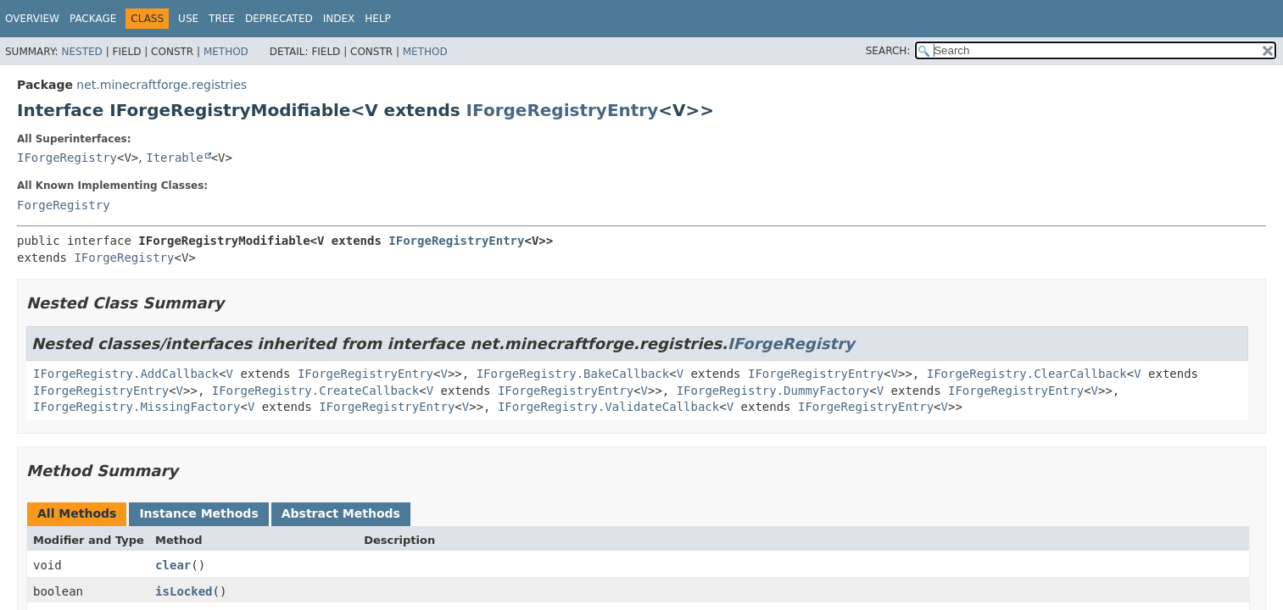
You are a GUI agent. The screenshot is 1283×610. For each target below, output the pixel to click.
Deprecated (279, 19)
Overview (32, 19)
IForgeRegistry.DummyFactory (773, 390)
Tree (222, 19)
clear (173, 565)
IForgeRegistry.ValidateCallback (608, 406)
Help (378, 19)
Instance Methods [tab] (198, 513)
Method (226, 52)
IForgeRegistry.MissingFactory (136, 406)
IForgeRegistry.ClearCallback (1027, 373)
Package (93, 19)
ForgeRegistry (63, 205)
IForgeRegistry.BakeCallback (573, 373)
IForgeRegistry (67, 157)
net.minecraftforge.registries (161, 85)
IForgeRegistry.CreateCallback (315, 390)
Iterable (174, 157)
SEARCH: (888, 51)
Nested (81, 52)
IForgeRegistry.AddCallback (126, 373)
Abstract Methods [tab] (341, 513)
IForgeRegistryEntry (562, 110)
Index (339, 19)
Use (188, 19)
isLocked (183, 591)
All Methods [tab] (76, 513)
